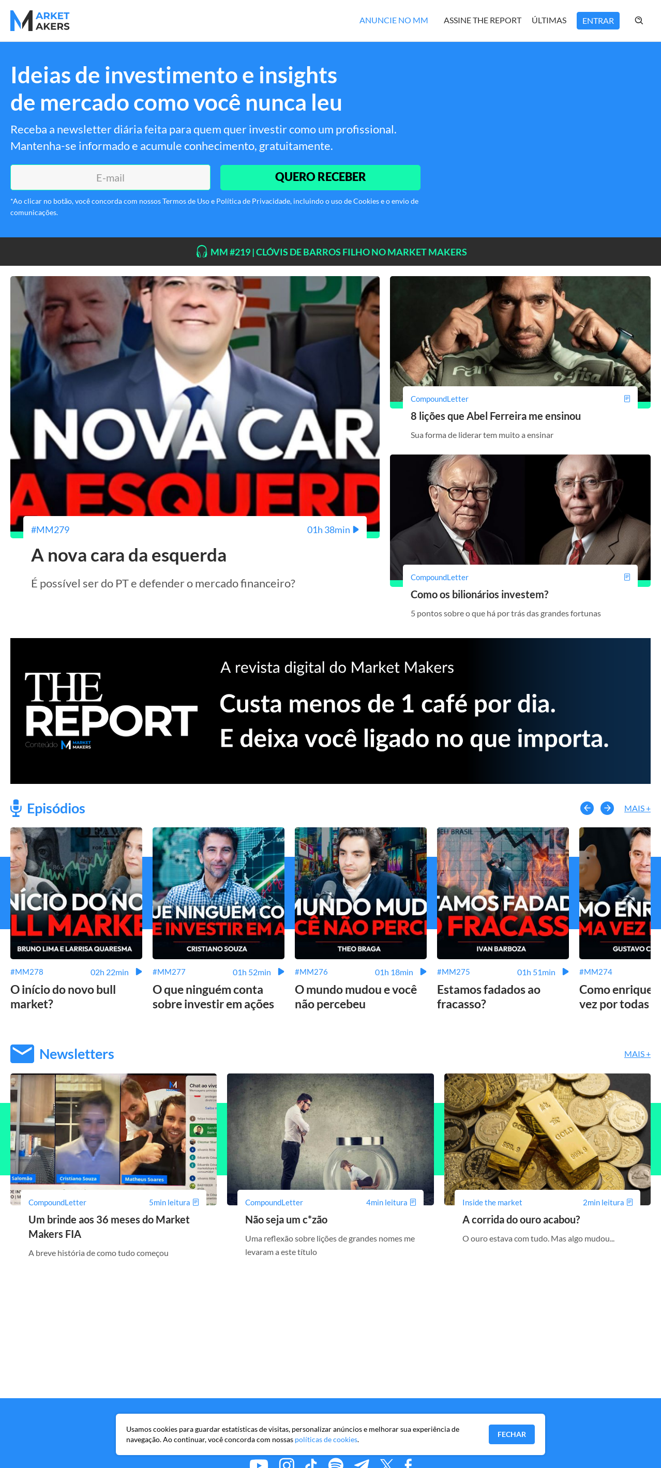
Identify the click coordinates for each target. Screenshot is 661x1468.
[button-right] (607, 807)
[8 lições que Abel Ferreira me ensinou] (520, 398)
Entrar (598, 20)
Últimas (549, 20)
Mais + (637, 808)
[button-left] (587, 807)
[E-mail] (110, 177)
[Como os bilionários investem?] (520, 577)
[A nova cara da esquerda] (195, 529)
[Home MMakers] (40, 20)
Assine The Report (482, 20)
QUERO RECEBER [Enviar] (320, 177)
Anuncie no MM (393, 20)
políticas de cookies (326, 1439)
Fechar (512, 1434)
